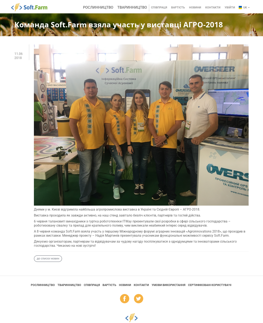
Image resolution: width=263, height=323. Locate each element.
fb (124, 299)
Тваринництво (132, 7)
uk (246, 7)
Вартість (178, 7)
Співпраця (159, 7)
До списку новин (48, 258)
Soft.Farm (31, 7)
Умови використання (168, 285)
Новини (195, 7)
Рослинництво (98, 7)
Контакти (212, 7)
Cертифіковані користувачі (209, 285)
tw (138, 299)
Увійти (230, 7)
